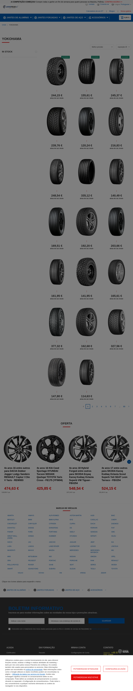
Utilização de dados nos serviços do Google (28, 674)
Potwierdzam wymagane (85, 669)
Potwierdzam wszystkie (86, 677)
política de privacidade (34, 669)
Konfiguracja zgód (115, 669)
